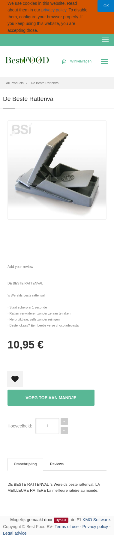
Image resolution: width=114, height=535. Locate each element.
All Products (15, 83)
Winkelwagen (77, 61)
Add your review (20, 267)
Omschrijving (25, 464)
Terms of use (67, 526)
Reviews (57, 464)
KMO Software (96, 519)
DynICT (61, 520)
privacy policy (53, 10)
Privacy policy (95, 526)
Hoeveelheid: (20, 426)
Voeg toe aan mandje (51, 397)
